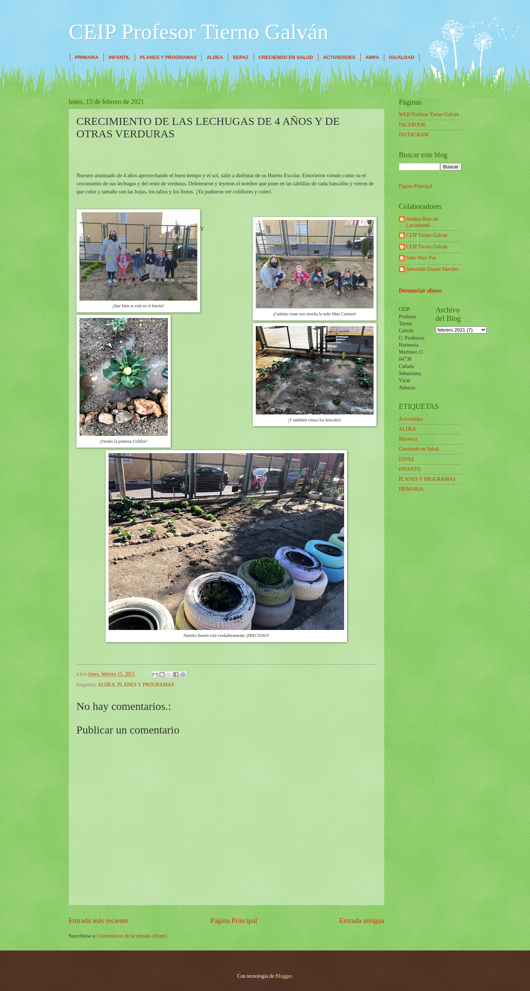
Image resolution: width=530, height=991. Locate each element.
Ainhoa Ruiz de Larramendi (422, 222)
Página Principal (234, 920)
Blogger (283, 976)
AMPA (372, 57)
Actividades (411, 419)
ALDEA (214, 57)
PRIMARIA (87, 57)
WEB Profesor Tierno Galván (429, 114)
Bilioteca (408, 439)
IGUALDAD (401, 57)
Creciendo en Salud (419, 449)
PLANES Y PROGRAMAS (168, 57)
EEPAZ (240, 57)
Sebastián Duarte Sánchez (432, 269)
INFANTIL (119, 57)
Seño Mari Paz (421, 257)
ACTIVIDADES (339, 57)
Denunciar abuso (420, 290)
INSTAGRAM (414, 134)
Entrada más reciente (98, 920)
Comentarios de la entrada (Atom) (132, 936)
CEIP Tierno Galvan (427, 235)
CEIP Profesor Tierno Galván (199, 32)
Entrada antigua (361, 920)
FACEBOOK (412, 124)
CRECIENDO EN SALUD (286, 57)
